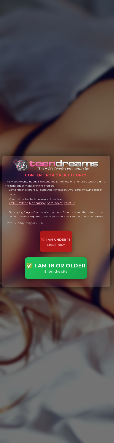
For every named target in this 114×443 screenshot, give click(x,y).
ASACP (69, 203)
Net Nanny (37, 203)
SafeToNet (55, 203)
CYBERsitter (18, 203)
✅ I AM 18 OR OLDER (56, 267)
